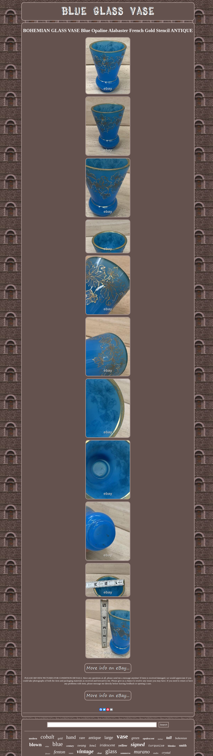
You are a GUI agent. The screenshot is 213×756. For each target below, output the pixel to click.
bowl (92, 745)
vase (122, 736)
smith (182, 745)
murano (142, 751)
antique (95, 737)
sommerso (125, 753)
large (108, 737)
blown (35, 744)
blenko (171, 745)
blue (58, 744)
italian (160, 739)
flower (47, 753)
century (70, 746)
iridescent (107, 745)
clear (99, 753)
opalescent (148, 738)
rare (82, 738)
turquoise (156, 745)
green (135, 738)
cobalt (47, 737)
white (47, 746)
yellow (123, 745)
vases (71, 753)
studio (155, 753)
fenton (59, 751)
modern (33, 738)
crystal (166, 752)
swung (81, 745)
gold (60, 738)
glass (111, 751)
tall (169, 737)
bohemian (181, 738)
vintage (85, 751)
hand (71, 737)
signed (138, 744)
